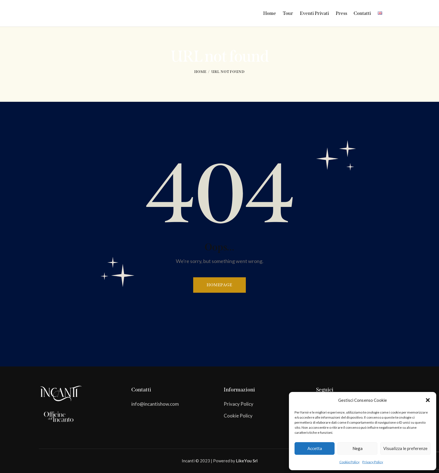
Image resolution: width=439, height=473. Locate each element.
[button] (428, 400)
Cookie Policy (349, 462)
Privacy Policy (372, 462)
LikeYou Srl (247, 460)
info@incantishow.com (155, 404)
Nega (357, 448)
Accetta (314, 448)
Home (200, 72)
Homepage (219, 284)
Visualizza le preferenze (405, 448)
